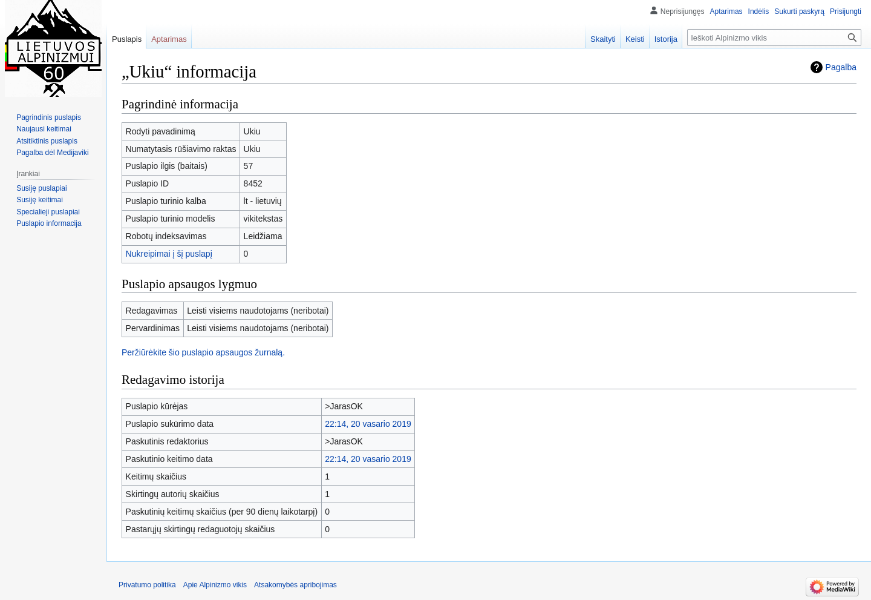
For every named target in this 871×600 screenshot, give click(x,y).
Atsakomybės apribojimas (295, 585)
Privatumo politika (147, 585)
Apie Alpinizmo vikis (215, 585)
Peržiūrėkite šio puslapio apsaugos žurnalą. (203, 352)
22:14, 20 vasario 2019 (368, 424)
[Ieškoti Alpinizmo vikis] (774, 37)
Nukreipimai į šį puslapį (169, 254)
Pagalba (841, 67)
